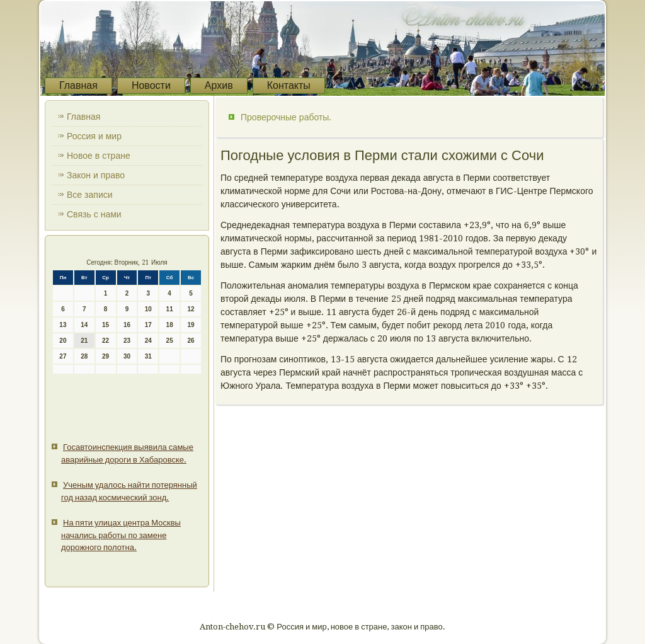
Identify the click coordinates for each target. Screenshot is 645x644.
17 (148, 324)
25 (169, 340)
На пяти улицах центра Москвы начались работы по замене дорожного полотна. (121, 535)
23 (126, 340)
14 (84, 324)
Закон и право (96, 175)
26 (190, 340)
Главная (78, 85)
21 (84, 340)
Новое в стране (98, 156)
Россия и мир (94, 136)
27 (62, 356)
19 (190, 324)
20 (62, 340)
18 (169, 324)
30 (126, 356)
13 (62, 324)
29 (105, 356)
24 (148, 340)
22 (105, 340)
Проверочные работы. (286, 117)
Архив (219, 85)
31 (148, 356)
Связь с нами (94, 214)
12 (190, 309)
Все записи (90, 195)
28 (84, 356)
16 (126, 324)
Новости (151, 85)
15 (105, 324)
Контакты (289, 85)
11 (169, 309)
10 (148, 309)
